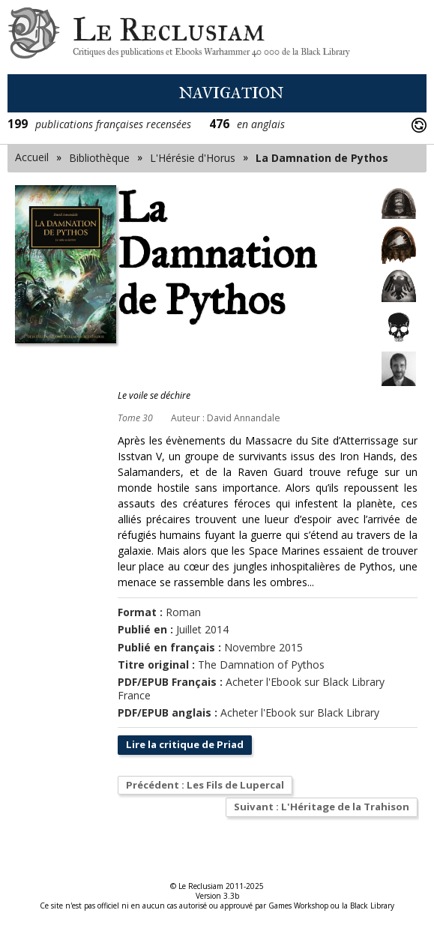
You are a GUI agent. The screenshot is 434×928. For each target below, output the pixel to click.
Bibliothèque (99, 158)
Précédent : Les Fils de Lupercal (211, 786)
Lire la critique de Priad (188, 745)
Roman (183, 612)
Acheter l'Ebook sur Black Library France (251, 688)
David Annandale (243, 418)
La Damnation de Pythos (322, 158)
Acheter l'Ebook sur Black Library (299, 712)
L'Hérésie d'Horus (192, 158)
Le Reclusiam (33, 37)
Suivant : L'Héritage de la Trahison (316, 808)
